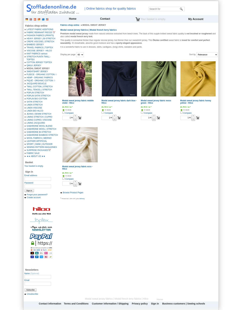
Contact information (50, 303)
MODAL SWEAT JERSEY (38, 68)
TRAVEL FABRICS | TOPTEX (40, 47)
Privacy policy (140, 303)
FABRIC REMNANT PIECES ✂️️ (41, 32)
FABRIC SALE (33, 153)
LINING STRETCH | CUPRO (39, 117)
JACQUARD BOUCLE (37, 83)
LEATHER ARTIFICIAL (37, 141)
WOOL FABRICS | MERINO (39, 138)
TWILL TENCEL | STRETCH (39, 89)
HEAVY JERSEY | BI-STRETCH (41, 38)
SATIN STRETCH (34, 102)
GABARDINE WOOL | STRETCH (41, 129)
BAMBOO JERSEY (35, 44)
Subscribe (30, 290)
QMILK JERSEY (34, 65)
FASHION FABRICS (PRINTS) (40, 35)
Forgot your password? (37, 194)
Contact (105, 18)
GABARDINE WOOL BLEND (39, 126)
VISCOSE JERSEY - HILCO (39, 50)
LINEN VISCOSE (34, 108)
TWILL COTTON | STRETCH (40, 86)
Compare (69, 113)
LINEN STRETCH (35, 105)
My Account (195, 19)
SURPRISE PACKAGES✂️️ (39, 150)
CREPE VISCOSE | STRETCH (40, 41)
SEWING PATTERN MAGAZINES (42, 147)
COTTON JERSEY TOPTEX (39, 62)
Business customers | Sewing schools (183, 303)
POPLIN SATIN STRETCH (38, 96)
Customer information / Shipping (110, 303)
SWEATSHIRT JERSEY (37, 71)
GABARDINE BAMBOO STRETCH (42, 135)
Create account (34, 197)
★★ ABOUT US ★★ (36, 156)
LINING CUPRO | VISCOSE (39, 120)
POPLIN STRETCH (35, 93)
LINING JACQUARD (36, 123)
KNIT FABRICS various (37, 53)
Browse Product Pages (73, 192)
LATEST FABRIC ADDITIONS (40, 29)
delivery (82, 198)
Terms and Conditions (76, 303)
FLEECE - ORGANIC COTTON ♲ (42, 74)
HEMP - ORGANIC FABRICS (40, 77)
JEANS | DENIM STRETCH (39, 114)
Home (72, 18)
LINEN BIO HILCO (35, 111)
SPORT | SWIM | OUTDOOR (39, 144)
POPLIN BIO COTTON (37, 99)
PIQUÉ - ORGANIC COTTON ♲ (41, 80)
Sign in (29, 191)
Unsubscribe (32, 294)
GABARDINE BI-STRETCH (39, 132)
